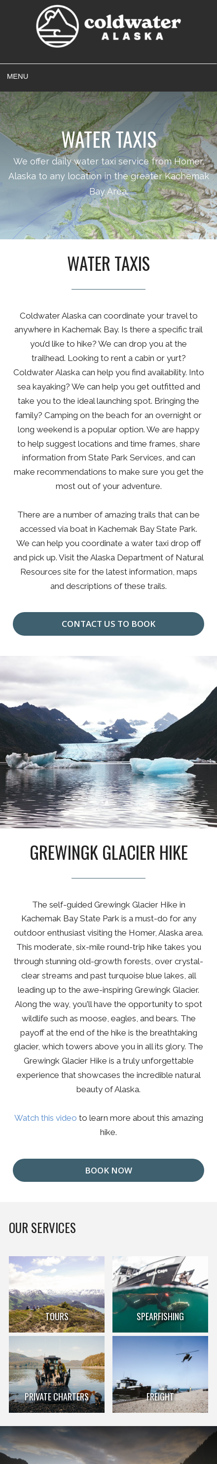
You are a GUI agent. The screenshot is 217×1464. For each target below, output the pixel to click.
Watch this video (45, 1118)
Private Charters (57, 1396)
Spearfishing (160, 1316)
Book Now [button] (108, 1170)
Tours (57, 1316)
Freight (160, 1396)
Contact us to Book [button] (108, 623)
